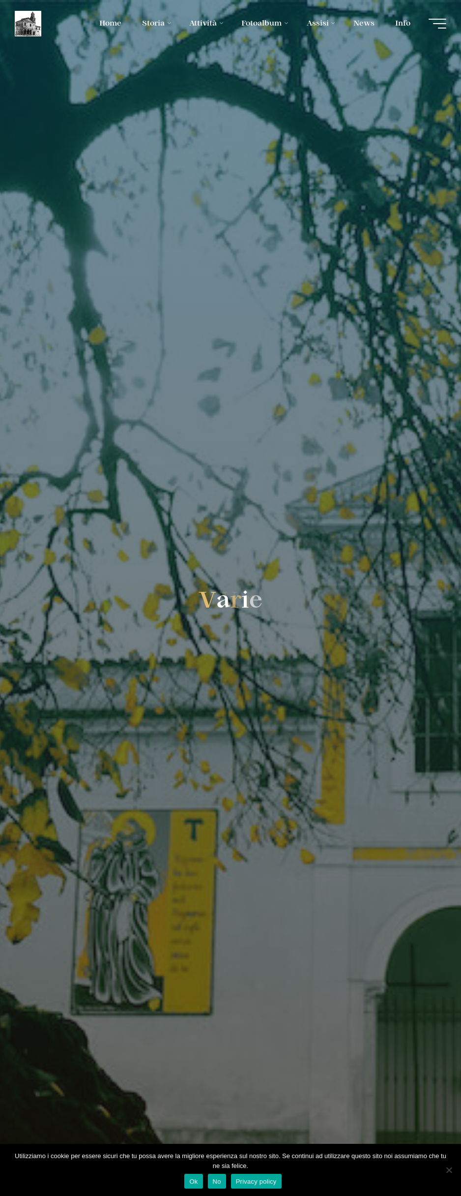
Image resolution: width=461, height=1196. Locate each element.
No (217, 1181)
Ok (193, 1181)
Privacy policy (256, 1181)
